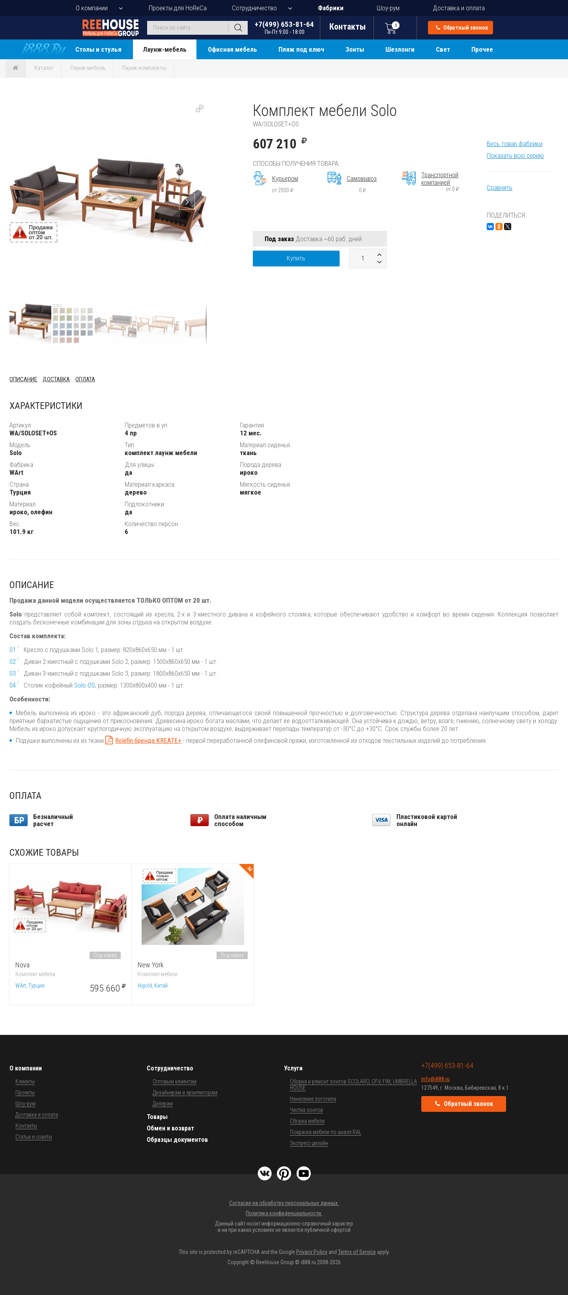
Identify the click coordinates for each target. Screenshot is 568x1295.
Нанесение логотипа (313, 1099)
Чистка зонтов (306, 1110)
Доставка (56, 379)
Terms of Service (357, 1252)
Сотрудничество (254, 8)
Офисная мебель (232, 49)
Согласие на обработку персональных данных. (284, 1203)
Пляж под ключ (301, 49)
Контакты (26, 1126)
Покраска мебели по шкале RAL (325, 1132)
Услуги (293, 1068)
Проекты (25, 1092)
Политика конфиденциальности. (284, 1213)
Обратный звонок (462, 27)
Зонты (355, 49)
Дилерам (163, 1103)
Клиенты (25, 1081)
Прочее (482, 49)
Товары (157, 1117)
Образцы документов (177, 1139)
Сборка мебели (307, 1121)
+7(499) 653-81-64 (284, 27)
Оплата (85, 379)
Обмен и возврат (170, 1128)
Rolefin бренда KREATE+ (148, 740)
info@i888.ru (435, 1079)
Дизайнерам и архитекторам (185, 1092)
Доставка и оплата (459, 8)
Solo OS (84, 685)
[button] (199, 108)
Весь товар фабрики (514, 144)
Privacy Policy (311, 1252)
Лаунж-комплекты (144, 67)
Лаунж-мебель (165, 49)
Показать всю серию (515, 155)
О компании (92, 8)
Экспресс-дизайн (309, 1143)
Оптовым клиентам (174, 1081)
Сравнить (499, 187)
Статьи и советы (33, 1137)
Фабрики (331, 8)
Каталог (44, 67)
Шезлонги (400, 49)
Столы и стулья (98, 49)
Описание (23, 379)
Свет (443, 49)
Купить (296, 258)
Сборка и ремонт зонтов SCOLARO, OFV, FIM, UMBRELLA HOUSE (353, 1084)
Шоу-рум (388, 8)
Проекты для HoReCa (178, 8)
